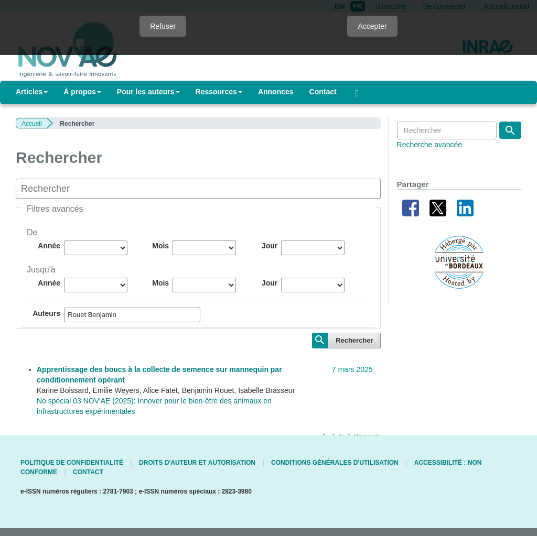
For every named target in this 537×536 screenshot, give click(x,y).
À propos (82, 91)
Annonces (276, 91)
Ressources (219, 91)
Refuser (163, 26)
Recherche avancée (430, 144)
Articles (32, 91)
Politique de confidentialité (71, 462)
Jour (269, 246)
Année (49, 246)
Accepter (372, 26)
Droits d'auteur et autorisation (197, 462)
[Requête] (447, 130)
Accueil (32, 123)
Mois (160, 246)
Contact (323, 91)
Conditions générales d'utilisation (335, 462)
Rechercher (354, 340)
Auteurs (46, 313)
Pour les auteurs (148, 91)
